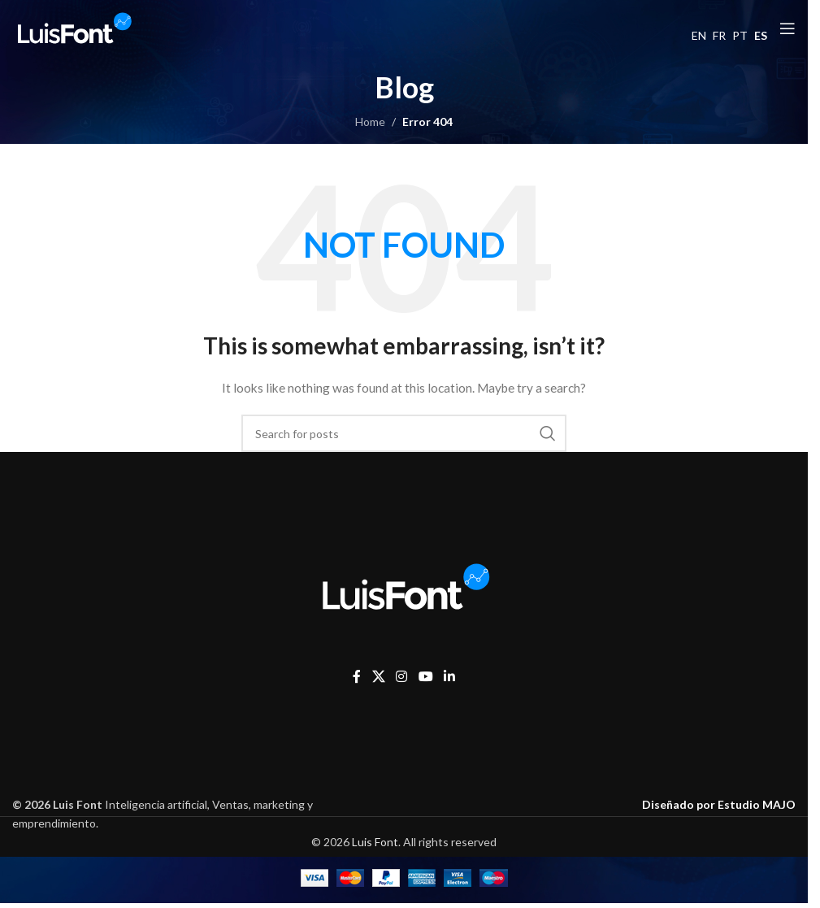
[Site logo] (73, 27)
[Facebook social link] (357, 677)
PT (740, 35)
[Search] (403, 433)
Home (370, 121)
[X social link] (378, 677)
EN (699, 35)
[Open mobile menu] (787, 28)
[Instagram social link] (402, 677)
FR (719, 35)
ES (760, 35)
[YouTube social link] (425, 677)
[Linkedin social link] (449, 677)
